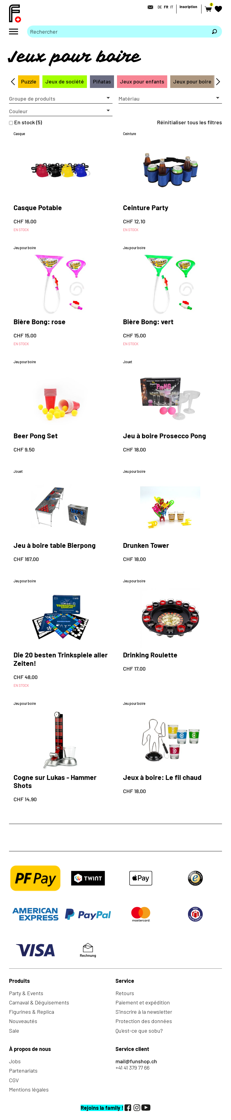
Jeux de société (64, 81)
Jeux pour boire (192, 81)
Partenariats (23, 1070)
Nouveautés (23, 1021)
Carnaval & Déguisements (39, 1002)
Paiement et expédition (143, 1002)
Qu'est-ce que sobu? (139, 1030)
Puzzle (28, 81)
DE (160, 7)
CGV (14, 1080)
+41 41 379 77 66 (132, 1067)
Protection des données (144, 1021)
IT (171, 7)
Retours (125, 993)
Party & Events (26, 993)
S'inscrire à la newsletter (144, 1011)
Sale (14, 1030)
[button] (60, 99)
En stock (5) (28, 122)
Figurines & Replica (31, 1011)
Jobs (15, 1061)
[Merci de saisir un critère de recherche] (117, 32)
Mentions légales (29, 1089)
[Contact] (148, 7)
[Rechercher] (214, 32)
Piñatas (102, 81)
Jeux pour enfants (142, 81)
